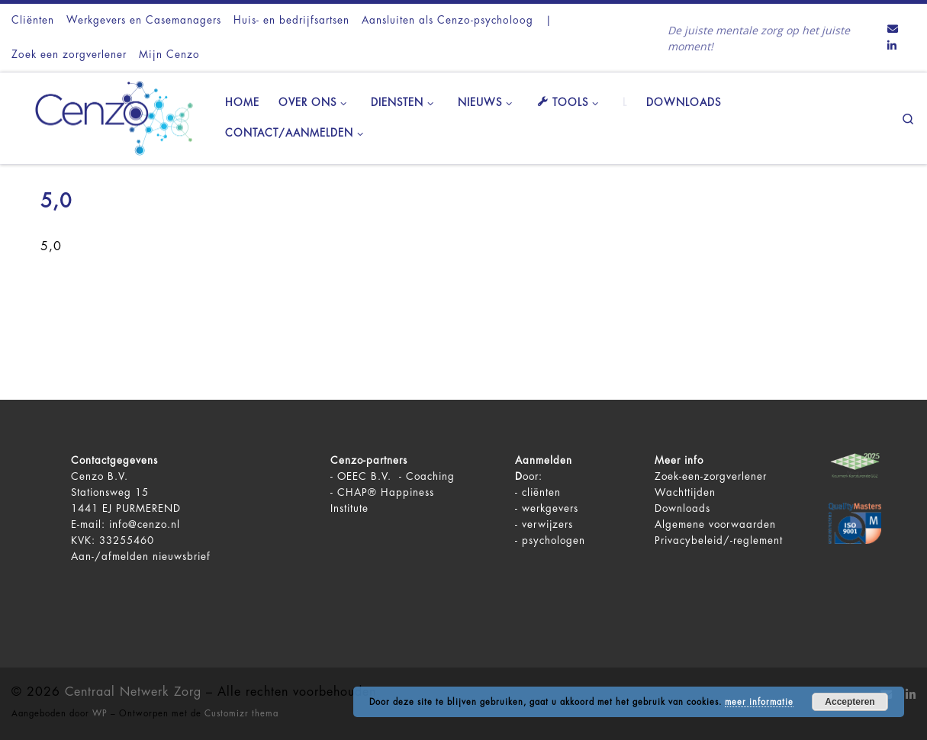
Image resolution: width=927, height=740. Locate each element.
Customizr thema (241, 713)
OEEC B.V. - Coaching (396, 476)
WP (100, 713)
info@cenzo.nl (144, 524)
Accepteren (849, 702)
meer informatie (759, 702)
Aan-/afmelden (110, 556)
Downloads (682, 508)
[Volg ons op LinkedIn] (891, 46)
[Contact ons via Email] (892, 29)
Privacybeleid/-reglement (719, 540)
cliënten (541, 492)
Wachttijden (685, 492)
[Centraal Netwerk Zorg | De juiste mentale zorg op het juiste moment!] (106, 116)
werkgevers (550, 508)
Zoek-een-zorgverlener (711, 476)
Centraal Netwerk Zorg (133, 692)
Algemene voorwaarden (715, 524)
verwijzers (547, 524)
